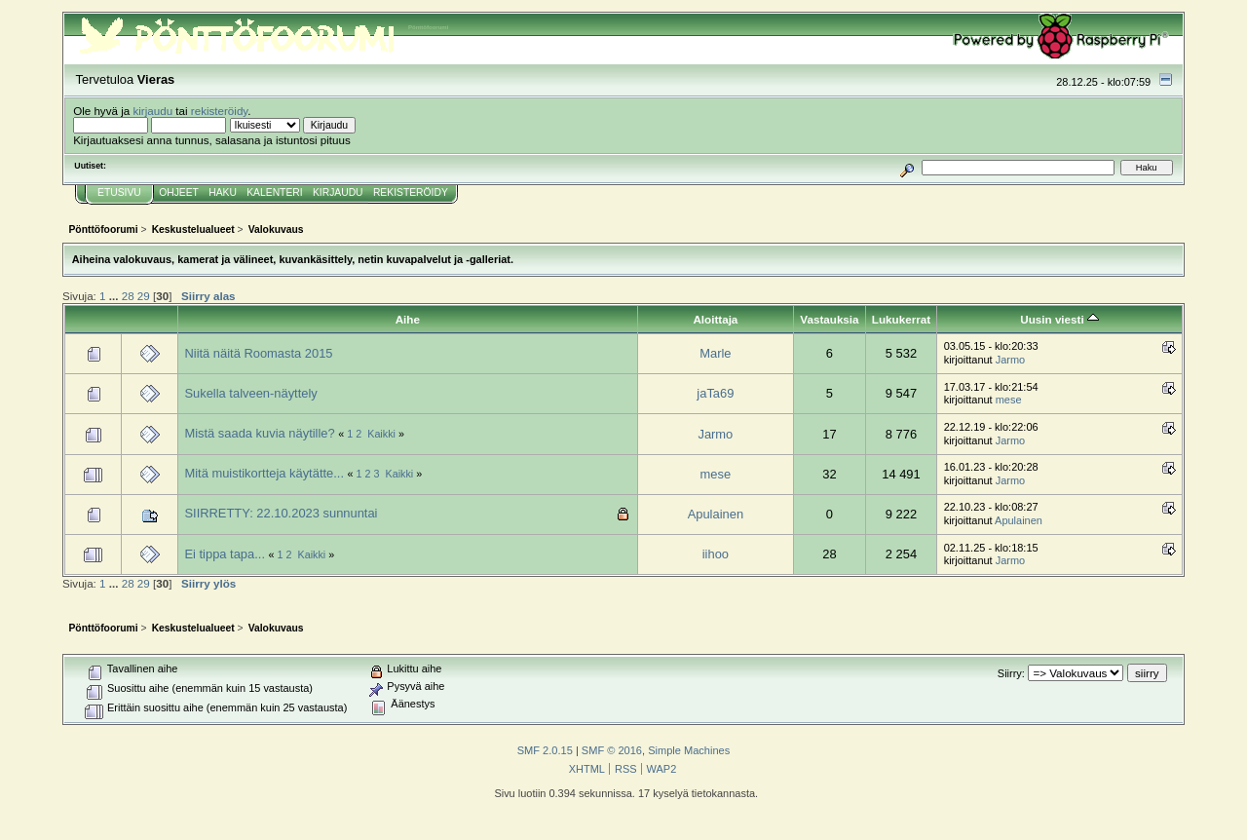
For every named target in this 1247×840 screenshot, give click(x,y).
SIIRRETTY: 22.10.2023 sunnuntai (280, 513)
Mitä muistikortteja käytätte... (264, 473)
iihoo (715, 554)
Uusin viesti (1059, 319)
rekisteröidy (219, 110)
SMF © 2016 (612, 750)
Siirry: (1011, 673)
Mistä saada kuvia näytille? (259, 433)
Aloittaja (715, 319)
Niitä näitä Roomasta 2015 (258, 353)
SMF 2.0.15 (545, 750)
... (115, 295)
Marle (715, 353)
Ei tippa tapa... (224, 554)
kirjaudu (152, 110)
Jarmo (1010, 359)
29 (143, 295)
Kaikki (381, 433)
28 (128, 295)
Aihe (408, 319)
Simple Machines (689, 750)
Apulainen (715, 514)
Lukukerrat (901, 319)
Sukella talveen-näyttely (250, 393)
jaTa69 (715, 393)
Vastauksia (829, 319)
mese (1009, 399)
